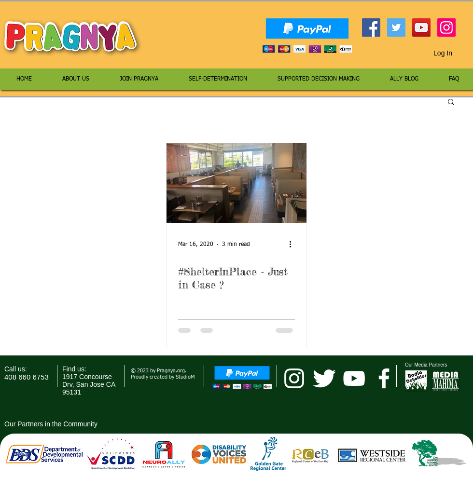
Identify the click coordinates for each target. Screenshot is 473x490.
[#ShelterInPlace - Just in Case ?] (236, 183)
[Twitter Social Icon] (396, 27)
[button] (461, 53)
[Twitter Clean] (324, 378)
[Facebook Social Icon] (371, 27)
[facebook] (384, 378)
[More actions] (293, 244)
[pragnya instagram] (294, 378)
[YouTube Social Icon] (421, 27)
